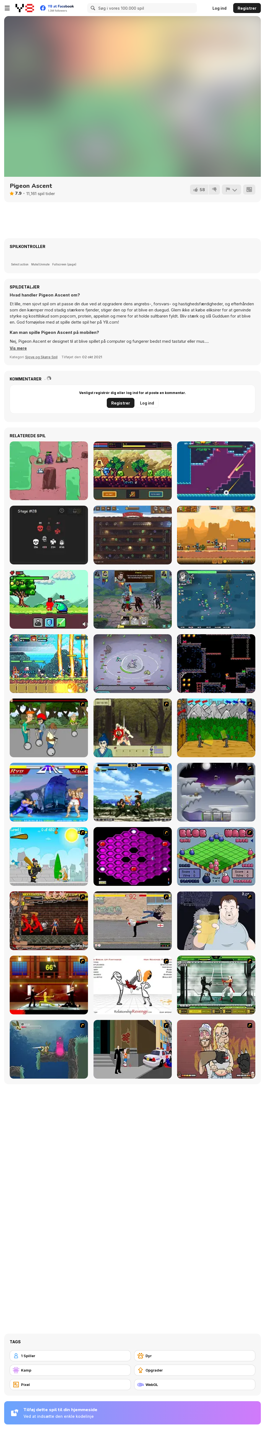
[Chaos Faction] (216, 792)
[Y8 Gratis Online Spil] (24, 8)
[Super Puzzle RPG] (49, 663)
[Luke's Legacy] (216, 470)
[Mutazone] (216, 599)
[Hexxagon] (132, 856)
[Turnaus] (216, 728)
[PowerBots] (49, 470)
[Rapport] (231, 190)
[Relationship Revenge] (132, 985)
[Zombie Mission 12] (216, 535)
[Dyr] (194, 1355)
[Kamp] (70, 1370)
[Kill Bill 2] (49, 985)
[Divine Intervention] (132, 1049)
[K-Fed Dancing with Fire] (216, 1049)
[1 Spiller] (70, 1355)
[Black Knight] (49, 856)
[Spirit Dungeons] (49, 535)
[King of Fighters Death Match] (132, 792)
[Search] (92, 8)
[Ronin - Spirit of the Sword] (132, 728)
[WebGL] (194, 1384)
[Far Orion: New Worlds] (132, 599)
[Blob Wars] (216, 856)
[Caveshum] (216, 663)
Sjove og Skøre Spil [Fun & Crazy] (41, 357)
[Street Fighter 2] (49, 792)
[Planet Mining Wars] (132, 663)
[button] (19, 348)
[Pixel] (70, 1384)
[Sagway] (49, 728)
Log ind (219, 8)
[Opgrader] (194, 1370)
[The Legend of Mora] (49, 599)
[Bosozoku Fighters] (49, 920)
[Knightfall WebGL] (132, 470)
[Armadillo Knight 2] (49, 1049)
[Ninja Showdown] (216, 985)
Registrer (247, 8)
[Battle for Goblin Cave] (132, 535)
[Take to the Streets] (132, 920)
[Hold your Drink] (216, 920)
